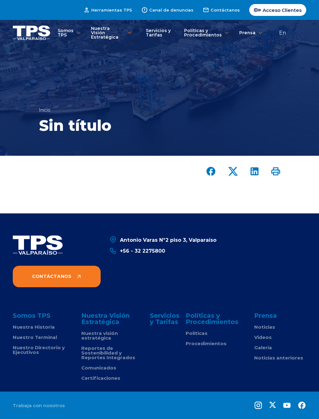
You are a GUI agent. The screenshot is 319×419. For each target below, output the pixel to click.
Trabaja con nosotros (39, 405)
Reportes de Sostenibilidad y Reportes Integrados (108, 353)
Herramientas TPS (107, 10)
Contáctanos (221, 10)
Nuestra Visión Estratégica (112, 32)
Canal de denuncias (167, 10)
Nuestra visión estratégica (99, 335)
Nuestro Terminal (35, 337)
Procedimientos (206, 343)
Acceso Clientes (278, 10)
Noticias (264, 327)
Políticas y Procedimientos (205, 32)
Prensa (248, 33)
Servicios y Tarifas (158, 32)
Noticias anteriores (278, 357)
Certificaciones (100, 378)
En (282, 32)
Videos (263, 337)
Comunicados (98, 367)
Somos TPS (68, 32)
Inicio (44, 110)
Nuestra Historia (34, 327)
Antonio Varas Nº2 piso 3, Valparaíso (163, 240)
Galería (263, 347)
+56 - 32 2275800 (137, 251)
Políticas (196, 333)
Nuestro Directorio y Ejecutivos (39, 350)
